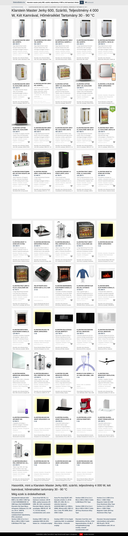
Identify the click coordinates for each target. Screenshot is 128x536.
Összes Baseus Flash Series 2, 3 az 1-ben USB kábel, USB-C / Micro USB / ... (85, 393)
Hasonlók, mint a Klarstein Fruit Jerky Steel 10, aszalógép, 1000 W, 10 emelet (85, 191)
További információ (89, 534)
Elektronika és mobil (17, 7)
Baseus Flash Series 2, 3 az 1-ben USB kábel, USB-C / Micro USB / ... (85, 375)
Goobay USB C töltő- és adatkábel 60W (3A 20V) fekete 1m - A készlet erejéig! (42, 521)
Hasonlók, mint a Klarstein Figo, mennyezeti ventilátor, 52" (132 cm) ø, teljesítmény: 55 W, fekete (106, 393)
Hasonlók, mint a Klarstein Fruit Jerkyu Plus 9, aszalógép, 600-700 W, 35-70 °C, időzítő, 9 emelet (21, 305)
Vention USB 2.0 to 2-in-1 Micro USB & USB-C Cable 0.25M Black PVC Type (84, 500)
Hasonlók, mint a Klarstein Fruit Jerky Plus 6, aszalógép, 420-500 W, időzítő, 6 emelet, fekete (85, 261)
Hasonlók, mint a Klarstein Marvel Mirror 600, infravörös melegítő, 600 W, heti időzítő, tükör (21, 393)
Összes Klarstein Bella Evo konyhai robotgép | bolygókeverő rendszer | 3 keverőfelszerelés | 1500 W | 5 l (85, 437)
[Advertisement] (64, 206)
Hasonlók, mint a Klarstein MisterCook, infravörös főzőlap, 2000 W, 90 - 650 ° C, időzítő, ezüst (42, 261)
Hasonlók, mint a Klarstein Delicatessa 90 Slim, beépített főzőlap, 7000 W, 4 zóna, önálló (62, 349)
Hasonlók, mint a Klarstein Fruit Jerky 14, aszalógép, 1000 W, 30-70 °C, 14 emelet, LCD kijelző (106, 147)
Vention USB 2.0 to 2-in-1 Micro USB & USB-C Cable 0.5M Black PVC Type (20, 521)
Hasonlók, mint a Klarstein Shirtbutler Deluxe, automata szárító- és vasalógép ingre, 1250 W (85, 305)
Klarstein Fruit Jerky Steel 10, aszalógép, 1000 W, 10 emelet (84, 173)
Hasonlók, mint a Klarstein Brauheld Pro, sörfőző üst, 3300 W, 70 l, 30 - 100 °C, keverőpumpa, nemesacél (42, 393)
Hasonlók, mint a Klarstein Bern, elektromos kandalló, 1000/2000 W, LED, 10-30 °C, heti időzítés (106, 305)
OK (81, 534)
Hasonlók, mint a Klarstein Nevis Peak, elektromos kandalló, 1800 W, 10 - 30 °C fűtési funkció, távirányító (21, 349)
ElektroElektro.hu (19, 2)
